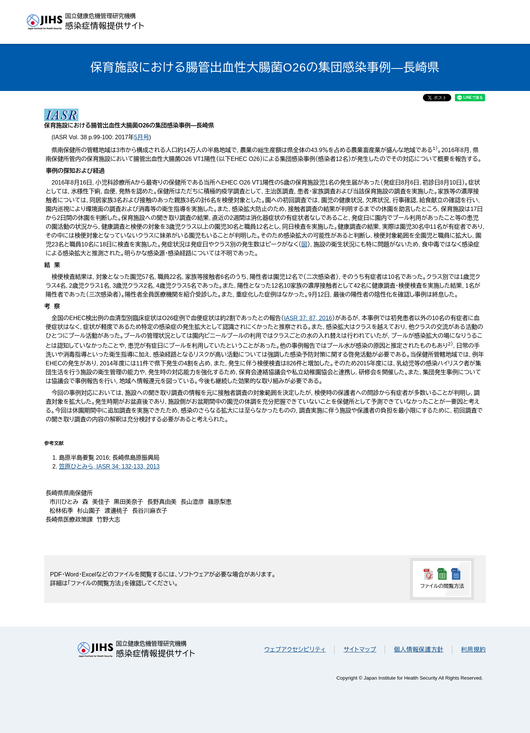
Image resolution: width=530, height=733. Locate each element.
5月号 (141, 137)
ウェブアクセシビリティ (295, 649)
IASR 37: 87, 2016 (308, 318)
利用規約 (473, 649)
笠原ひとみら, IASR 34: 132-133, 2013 (109, 466)
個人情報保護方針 (418, 649)
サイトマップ (359, 649)
